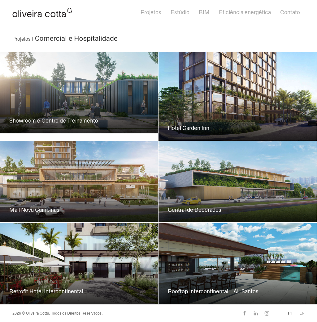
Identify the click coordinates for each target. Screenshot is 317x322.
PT (290, 313)
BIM (204, 12)
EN (302, 313)
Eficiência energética (245, 12)
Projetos (151, 12)
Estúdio (180, 12)
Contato (290, 12)
